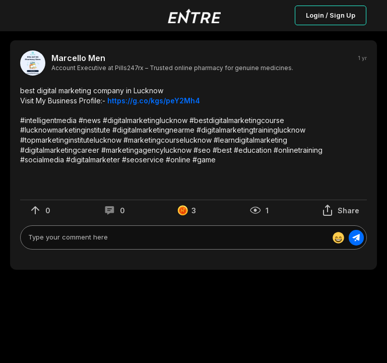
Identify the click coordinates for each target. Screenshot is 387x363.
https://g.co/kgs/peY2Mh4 (153, 100)
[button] (193, 125)
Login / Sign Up (330, 15)
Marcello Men (78, 58)
